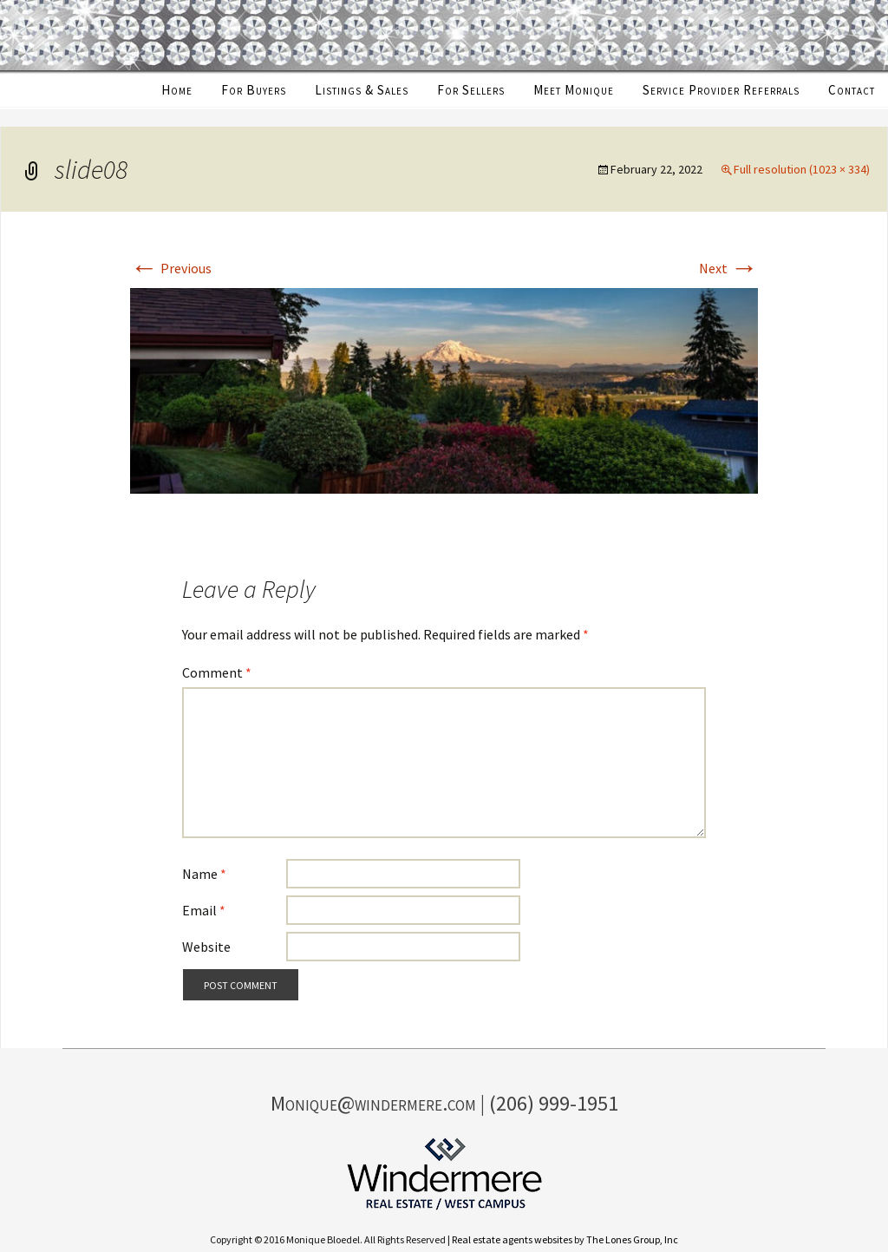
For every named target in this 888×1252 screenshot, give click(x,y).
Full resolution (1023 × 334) (802, 169)
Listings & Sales (361, 90)
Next (728, 268)
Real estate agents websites (512, 1239)
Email (203, 910)
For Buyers (253, 90)
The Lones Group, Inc (632, 1239)
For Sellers (471, 90)
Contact (851, 90)
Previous (171, 268)
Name (204, 873)
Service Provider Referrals (721, 90)
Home (177, 90)
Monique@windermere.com (373, 1103)
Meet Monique (573, 90)
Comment (216, 672)
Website (206, 946)
